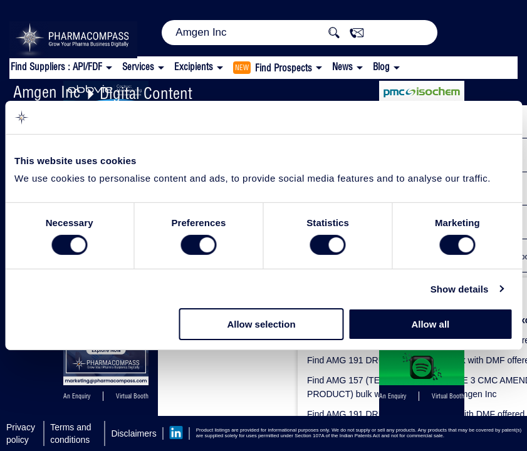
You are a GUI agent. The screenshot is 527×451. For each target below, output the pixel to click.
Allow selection (261, 324)
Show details (459, 289)
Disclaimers (133, 433)
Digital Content (146, 93)
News (342, 67)
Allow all (430, 324)
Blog (381, 67)
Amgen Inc (46, 91)
